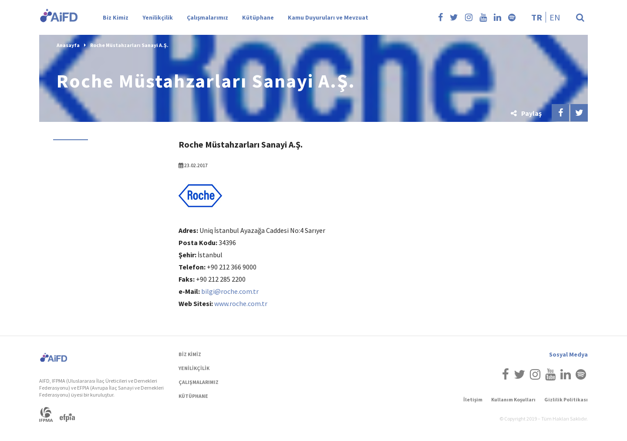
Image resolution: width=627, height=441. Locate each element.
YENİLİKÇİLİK (194, 368)
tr (536, 17)
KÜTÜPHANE (193, 396)
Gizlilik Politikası (566, 399)
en (554, 17)
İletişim (472, 399)
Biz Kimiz (115, 17)
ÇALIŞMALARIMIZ (199, 382)
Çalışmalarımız (207, 17)
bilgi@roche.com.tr (230, 291)
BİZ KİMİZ (190, 354)
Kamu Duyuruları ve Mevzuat (328, 17)
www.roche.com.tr (240, 303)
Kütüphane (258, 17)
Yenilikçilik (157, 17)
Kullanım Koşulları (513, 399)
